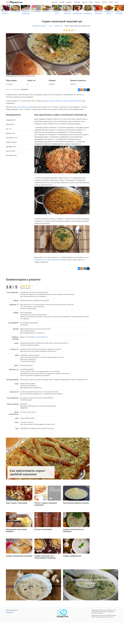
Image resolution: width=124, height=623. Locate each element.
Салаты (104, 2)
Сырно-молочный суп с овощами (73, 530)
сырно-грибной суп (42, 337)
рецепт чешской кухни (21, 107)
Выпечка (54, 2)
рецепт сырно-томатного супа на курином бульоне (63, 101)
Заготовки (77, 2)
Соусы (111, 2)
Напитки (97, 2)
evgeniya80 (24, 89)
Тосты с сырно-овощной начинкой (45, 504)
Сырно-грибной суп (72, 556)
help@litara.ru (10, 612)
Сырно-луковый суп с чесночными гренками (45, 557)
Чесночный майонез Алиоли (76, 503)
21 (60, 30)
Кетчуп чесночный (43, 529)
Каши (91, 2)
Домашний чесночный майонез (16, 530)
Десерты (69, 2)
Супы (116, 2)
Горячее (61, 2)
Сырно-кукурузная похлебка (19, 556)
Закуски (84, 2)
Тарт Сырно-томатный (16, 503)
